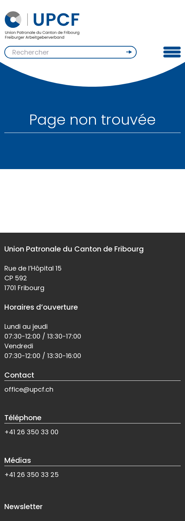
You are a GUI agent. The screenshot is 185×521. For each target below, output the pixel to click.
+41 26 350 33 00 (31, 431)
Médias (17, 460)
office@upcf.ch (28, 389)
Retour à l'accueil (37, 202)
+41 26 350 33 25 (31, 474)
